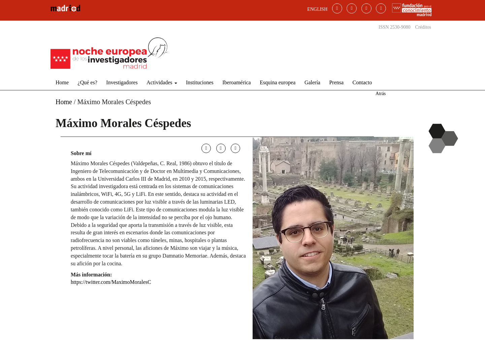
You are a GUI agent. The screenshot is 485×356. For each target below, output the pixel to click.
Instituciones (200, 82)
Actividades (162, 82)
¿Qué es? (87, 82)
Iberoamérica (236, 82)
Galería (312, 82)
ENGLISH (317, 9)
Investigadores (121, 82)
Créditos (423, 27)
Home (62, 82)
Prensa (336, 82)
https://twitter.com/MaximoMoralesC (111, 282)
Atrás (381, 93)
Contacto (362, 82)
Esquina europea (277, 82)
